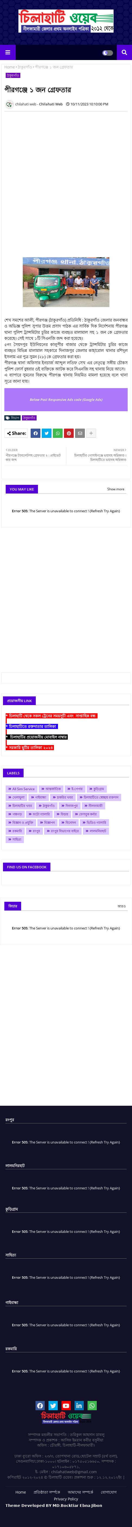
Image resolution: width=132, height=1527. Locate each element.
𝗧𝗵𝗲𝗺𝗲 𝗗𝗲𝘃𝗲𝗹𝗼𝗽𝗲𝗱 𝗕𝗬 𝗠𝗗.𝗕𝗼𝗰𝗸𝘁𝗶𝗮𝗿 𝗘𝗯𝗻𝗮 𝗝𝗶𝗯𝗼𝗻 (53, 1505)
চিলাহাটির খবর (22, 805)
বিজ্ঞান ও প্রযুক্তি (22, 822)
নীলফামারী (95, 805)
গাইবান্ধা (40, 797)
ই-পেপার (77, 789)
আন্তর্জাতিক (53, 789)
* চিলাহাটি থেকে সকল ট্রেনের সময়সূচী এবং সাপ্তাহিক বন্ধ (52, 715)
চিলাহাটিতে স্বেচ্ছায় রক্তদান (101, 797)
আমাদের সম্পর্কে (80, 1492)
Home (9, 67)
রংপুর (36, 831)
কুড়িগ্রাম (99, 789)
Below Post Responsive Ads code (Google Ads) (66, 399)
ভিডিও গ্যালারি (96, 822)
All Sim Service (23, 789)
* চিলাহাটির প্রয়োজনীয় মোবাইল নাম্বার (37, 737)
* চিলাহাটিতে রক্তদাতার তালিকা (32, 726)
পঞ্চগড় (17, 814)
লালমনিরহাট (98, 831)
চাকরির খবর (65, 797)
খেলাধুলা (18, 797)
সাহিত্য (16, 839)
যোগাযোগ (109, 1492)
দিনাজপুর (72, 805)
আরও (122, 906)
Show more (115, 489)
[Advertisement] (66, 181)
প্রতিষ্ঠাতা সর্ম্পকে (47, 1492)
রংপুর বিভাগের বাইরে (65, 831)
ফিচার (64, 814)
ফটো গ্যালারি (41, 814)
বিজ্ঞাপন (49, 822)
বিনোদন (71, 822)
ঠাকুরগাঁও (25, 67)
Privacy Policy (66, 1498)
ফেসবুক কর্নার (88, 814)
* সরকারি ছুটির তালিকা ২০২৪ (30, 747)
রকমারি (17, 831)
